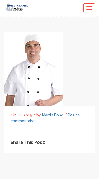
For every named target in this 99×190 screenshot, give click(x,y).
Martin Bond (52, 115)
